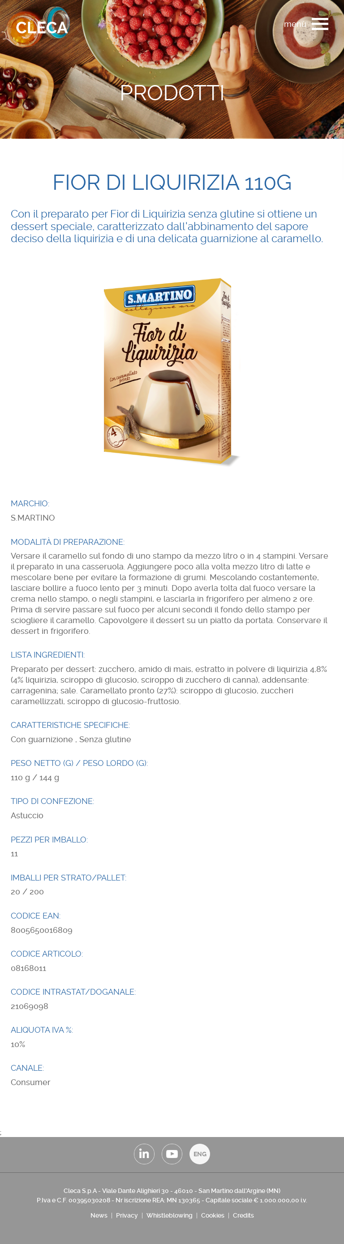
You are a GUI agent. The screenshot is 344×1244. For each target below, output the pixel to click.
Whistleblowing (169, 1215)
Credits (243, 1215)
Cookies (212, 1215)
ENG (200, 1154)
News (99, 1215)
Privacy (127, 1215)
